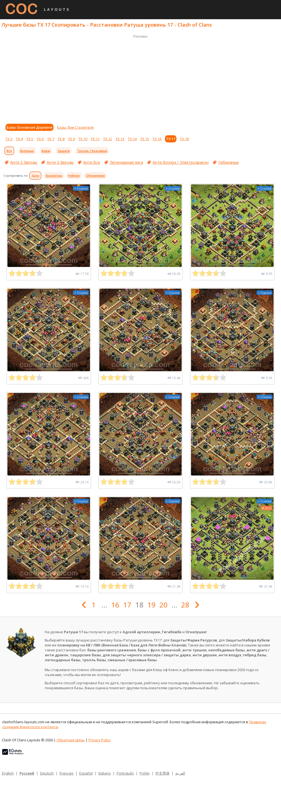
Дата (35, 176)
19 (151, 605)
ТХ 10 (82, 138)
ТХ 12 (107, 138)
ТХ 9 (71, 138)
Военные (27, 151)
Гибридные (228, 162)
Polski (145, 773)
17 (127, 605)
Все (9, 151)
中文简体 (162, 773)
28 (185, 605)
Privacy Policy (99, 739)
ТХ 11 (95, 138)
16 (115, 605)
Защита (64, 151)
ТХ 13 (120, 138)
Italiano (105, 773)
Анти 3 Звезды (60, 162)
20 (163, 605)
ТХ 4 (19, 138)
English (8, 773)
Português (125, 773)
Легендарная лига (126, 162)
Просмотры (54, 176)
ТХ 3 (8, 138)
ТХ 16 (157, 138)
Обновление (95, 176)
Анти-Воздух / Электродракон (181, 162)
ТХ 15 (144, 138)
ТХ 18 (184, 138)
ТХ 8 (61, 138)
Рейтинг (74, 176)
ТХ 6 (40, 138)
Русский (26, 773)
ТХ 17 (170, 138)
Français (67, 773)
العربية (180, 773)
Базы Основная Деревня (29, 127)
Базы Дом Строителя (75, 127)
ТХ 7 (50, 138)
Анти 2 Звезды (23, 162)
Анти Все (91, 162)
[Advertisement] (140, 78)
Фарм (45, 151)
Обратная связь (71, 739)
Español (86, 773)
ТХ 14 (132, 138)
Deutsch (47, 773)
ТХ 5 (29, 138)
